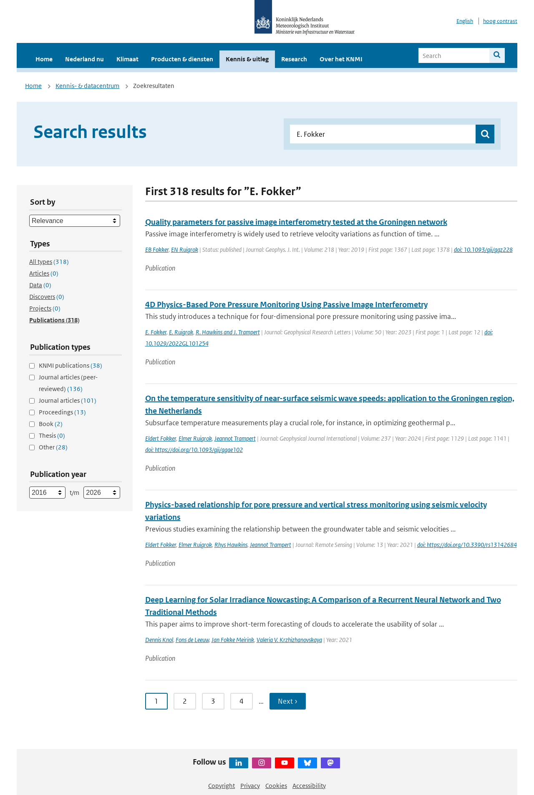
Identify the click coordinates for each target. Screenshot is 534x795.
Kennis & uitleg (247, 59)
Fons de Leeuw (192, 640)
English (464, 21)
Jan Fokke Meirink (233, 640)
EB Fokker (157, 249)
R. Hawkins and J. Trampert (228, 332)
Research (294, 59)
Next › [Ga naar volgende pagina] (287, 701)
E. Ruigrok (181, 332)
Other (53, 447)
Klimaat (127, 59)
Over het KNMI (341, 59)
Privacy (250, 786)
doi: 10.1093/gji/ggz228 (483, 249)
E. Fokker (155, 332)
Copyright (221, 786)
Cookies (276, 786)
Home (44, 59)
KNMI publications (70, 365)
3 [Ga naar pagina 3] (213, 701)
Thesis (52, 435)
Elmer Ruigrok (195, 438)
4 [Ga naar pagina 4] (241, 701)
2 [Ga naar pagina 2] (185, 701)
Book (51, 424)
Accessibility (309, 786)
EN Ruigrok (184, 249)
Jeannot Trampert (235, 438)
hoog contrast (500, 21)
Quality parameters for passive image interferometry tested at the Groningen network (296, 222)
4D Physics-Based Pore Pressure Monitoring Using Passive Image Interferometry (286, 304)
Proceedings (62, 412)
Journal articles (67, 400)
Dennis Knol (159, 640)
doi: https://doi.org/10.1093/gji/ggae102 (194, 450)
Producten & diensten (182, 59)
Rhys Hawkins (230, 545)
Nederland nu (84, 59)
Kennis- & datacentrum (87, 86)
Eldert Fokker (160, 438)
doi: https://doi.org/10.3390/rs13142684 (467, 545)
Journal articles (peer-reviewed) (68, 383)
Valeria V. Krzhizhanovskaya (289, 640)
